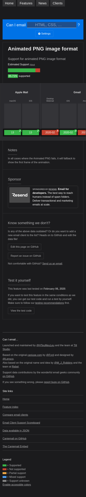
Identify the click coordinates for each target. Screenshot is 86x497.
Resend (53, 189)
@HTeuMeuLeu (45, 345)
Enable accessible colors (17, 484)
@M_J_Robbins (63, 362)
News (42, 3)
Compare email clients (15, 414)
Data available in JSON (16, 430)
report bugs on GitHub (56, 382)
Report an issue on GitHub (26, 255)
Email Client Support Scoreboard (21, 422)
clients (57, 3)
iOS (30, 101)
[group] (21, 70)
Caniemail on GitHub (14, 438)
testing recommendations (49, 303)
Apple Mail (21, 92)
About (32, 65)
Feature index (10, 407)
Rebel (15, 366)
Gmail (77, 92)
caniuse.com (35, 355)
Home (9, 3)
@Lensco (8, 359)
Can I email (16, 25)
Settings (44, 33)
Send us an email (52, 263)
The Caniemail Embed (15, 446)
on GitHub (8, 376)
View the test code (21, 310)
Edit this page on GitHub (24, 246)
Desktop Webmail (50, 100)
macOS (12, 101)
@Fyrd (50, 355)
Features (26, 3)
